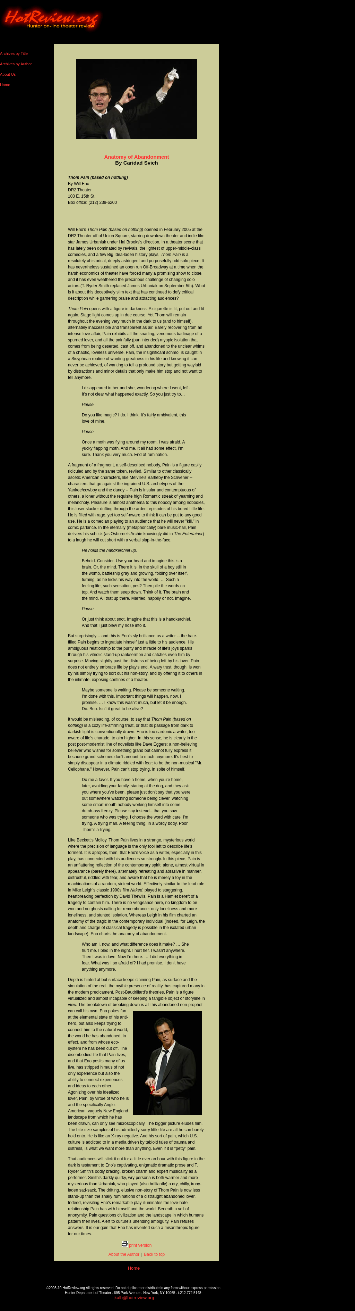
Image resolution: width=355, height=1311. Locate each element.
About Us (8, 74)
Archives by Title (14, 53)
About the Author (124, 1254)
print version (137, 1245)
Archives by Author (16, 64)
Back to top (154, 1254)
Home (5, 85)
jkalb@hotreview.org (133, 1297)
